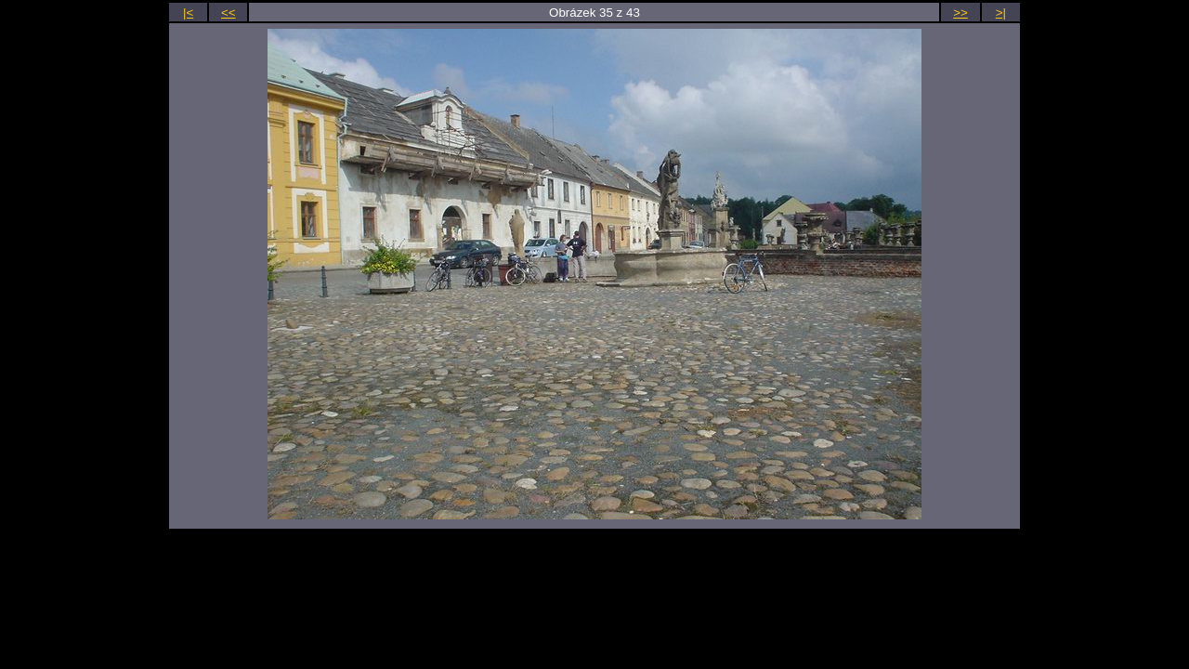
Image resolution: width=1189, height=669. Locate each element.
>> (960, 13)
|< (188, 13)
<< (228, 13)
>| (1001, 13)
